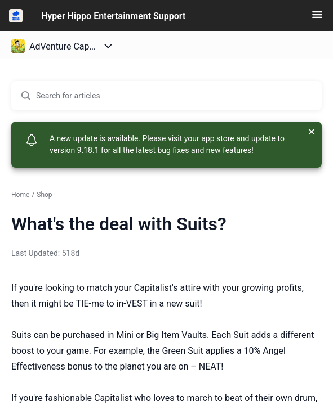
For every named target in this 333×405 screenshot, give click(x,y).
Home (20, 195)
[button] (317, 18)
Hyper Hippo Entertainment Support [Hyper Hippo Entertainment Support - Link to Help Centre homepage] (113, 16)
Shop (44, 195)
